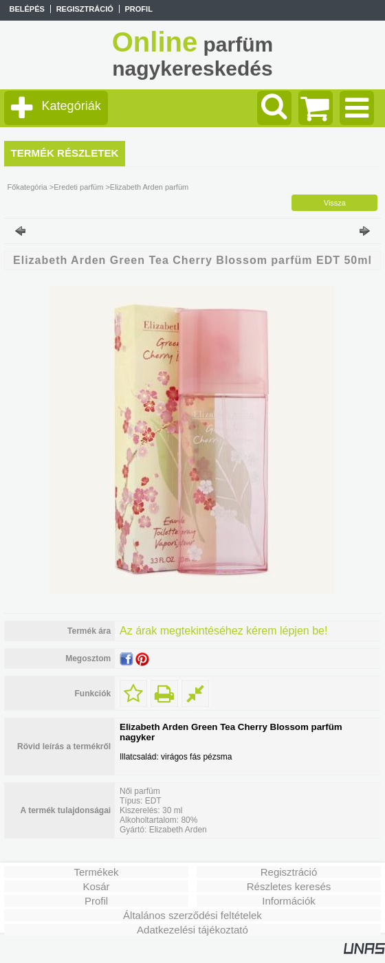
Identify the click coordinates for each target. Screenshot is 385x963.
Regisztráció (289, 872)
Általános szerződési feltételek (192, 915)
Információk (289, 901)
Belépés (26, 9)
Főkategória (27, 187)
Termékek (96, 872)
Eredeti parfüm (78, 187)
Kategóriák (71, 106)
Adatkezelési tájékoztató (192, 930)
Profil (96, 901)
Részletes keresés (289, 886)
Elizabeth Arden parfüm (149, 187)
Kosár (95, 886)
